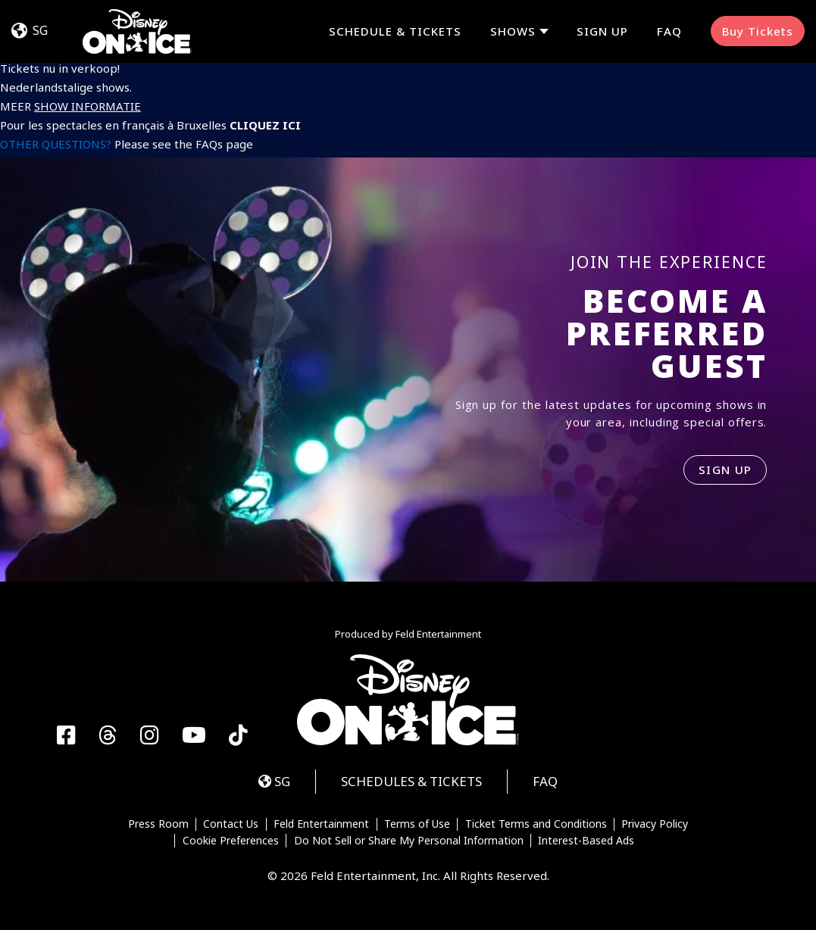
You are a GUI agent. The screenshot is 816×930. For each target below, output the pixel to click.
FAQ (669, 31)
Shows (513, 31)
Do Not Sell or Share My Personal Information (409, 840)
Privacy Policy (654, 825)
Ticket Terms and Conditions (536, 825)
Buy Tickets (757, 31)
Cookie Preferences (231, 840)
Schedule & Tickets (395, 31)
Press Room (158, 825)
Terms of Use (417, 825)
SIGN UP (725, 469)
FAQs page (224, 143)
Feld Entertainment (321, 825)
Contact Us (230, 825)
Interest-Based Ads (586, 840)
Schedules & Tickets (411, 781)
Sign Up (602, 31)
